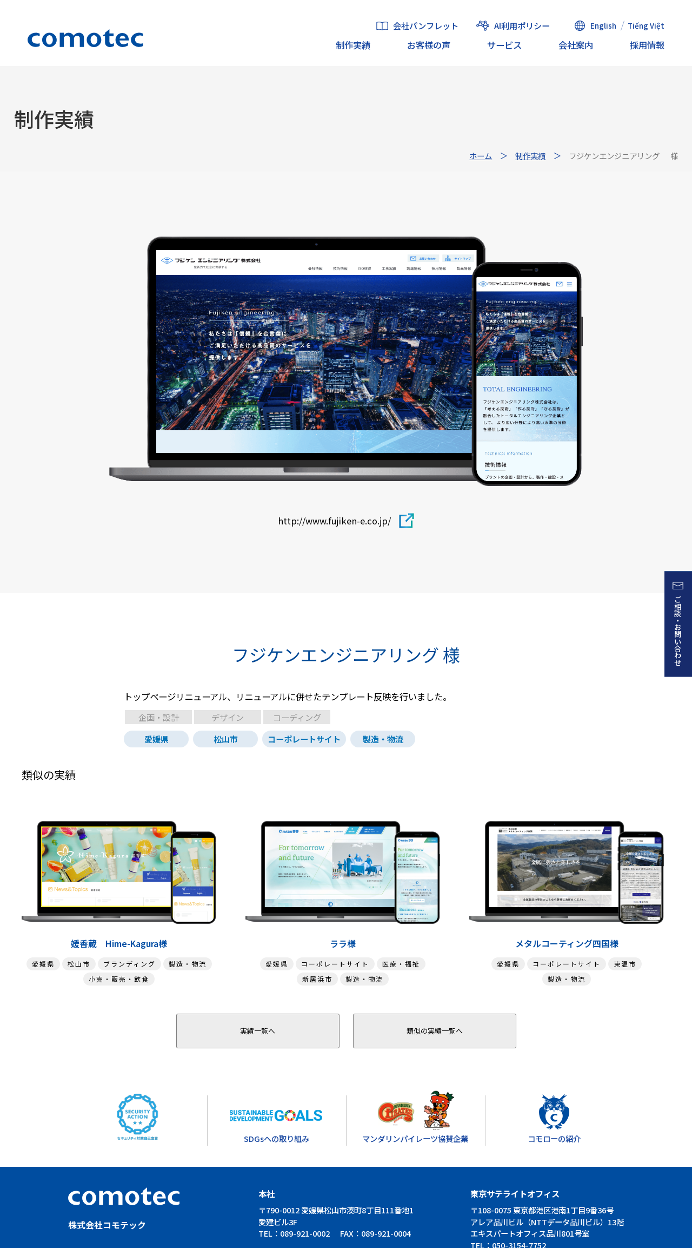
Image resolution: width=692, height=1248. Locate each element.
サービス (504, 45)
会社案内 (575, 45)
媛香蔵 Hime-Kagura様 (119, 943)
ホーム (480, 155)
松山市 (226, 739)
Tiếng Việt (646, 25)
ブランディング (129, 963)
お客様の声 (428, 45)
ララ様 (343, 943)
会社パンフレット (425, 26)
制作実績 (353, 45)
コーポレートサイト (304, 739)
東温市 (625, 963)
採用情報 (647, 45)
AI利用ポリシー (522, 26)
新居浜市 (317, 978)
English (603, 25)
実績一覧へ (257, 1031)
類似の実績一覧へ (435, 1031)
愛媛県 (156, 739)
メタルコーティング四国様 (566, 943)
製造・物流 (383, 739)
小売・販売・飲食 (119, 978)
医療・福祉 (401, 963)
